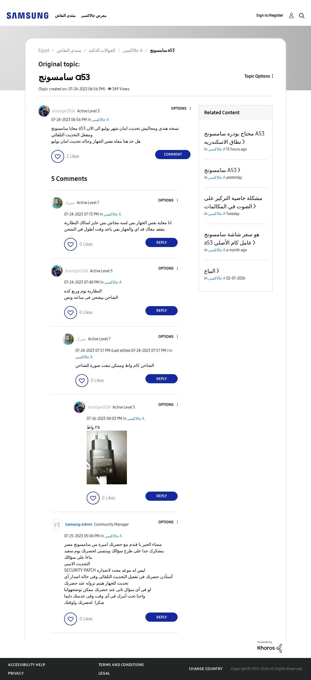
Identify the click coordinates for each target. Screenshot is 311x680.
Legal (104, 673)
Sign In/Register (269, 15)
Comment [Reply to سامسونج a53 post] (173, 154)
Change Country (206, 669)
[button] (181, 108)
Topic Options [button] (257, 76)
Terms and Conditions (121, 665)
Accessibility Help (26, 665)
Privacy (16, 673)
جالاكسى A (100, 119)
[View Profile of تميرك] (70, 203)
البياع (209, 271)
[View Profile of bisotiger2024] (63, 111)
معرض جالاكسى (94, 15)
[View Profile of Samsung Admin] (78, 524)
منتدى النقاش (65, 15)
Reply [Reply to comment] (161, 242)
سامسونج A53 (220, 170)
